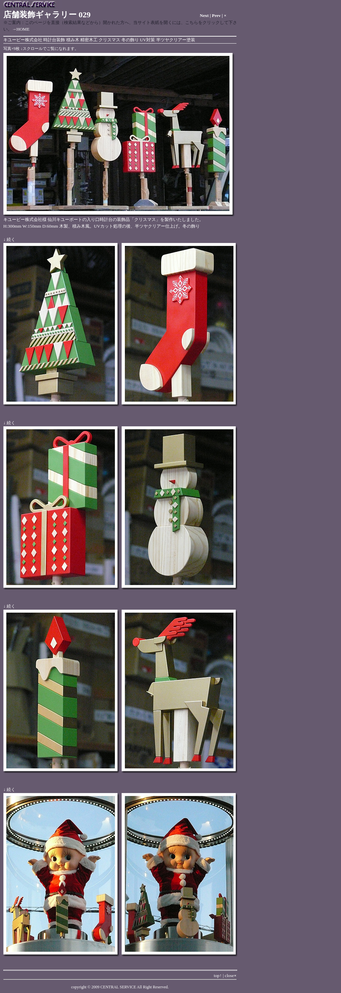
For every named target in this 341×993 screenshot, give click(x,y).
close (230, 975)
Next (204, 15)
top (218, 975)
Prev (216, 15)
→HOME (21, 29)
